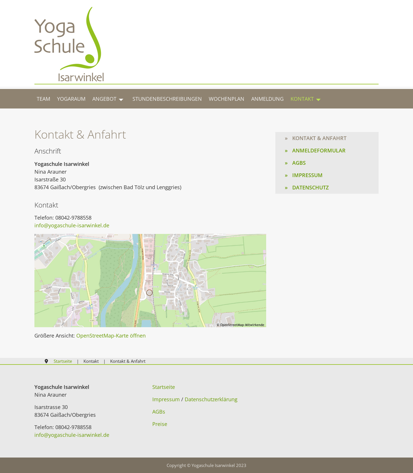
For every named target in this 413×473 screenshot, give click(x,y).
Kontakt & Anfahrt (319, 138)
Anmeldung (267, 98)
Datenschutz (310, 187)
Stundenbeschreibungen (167, 98)
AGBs (299, 162)
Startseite (163, 386)
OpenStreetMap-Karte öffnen (111, 335)
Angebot (104, 98)
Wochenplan (226, 98)
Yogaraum (71, 98)
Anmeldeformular (319, 150)
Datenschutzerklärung (211, 399)
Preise (159, 423)
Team (43, 98)
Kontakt (302, 98)
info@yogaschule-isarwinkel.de (71, 225)
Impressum (307, 175)
